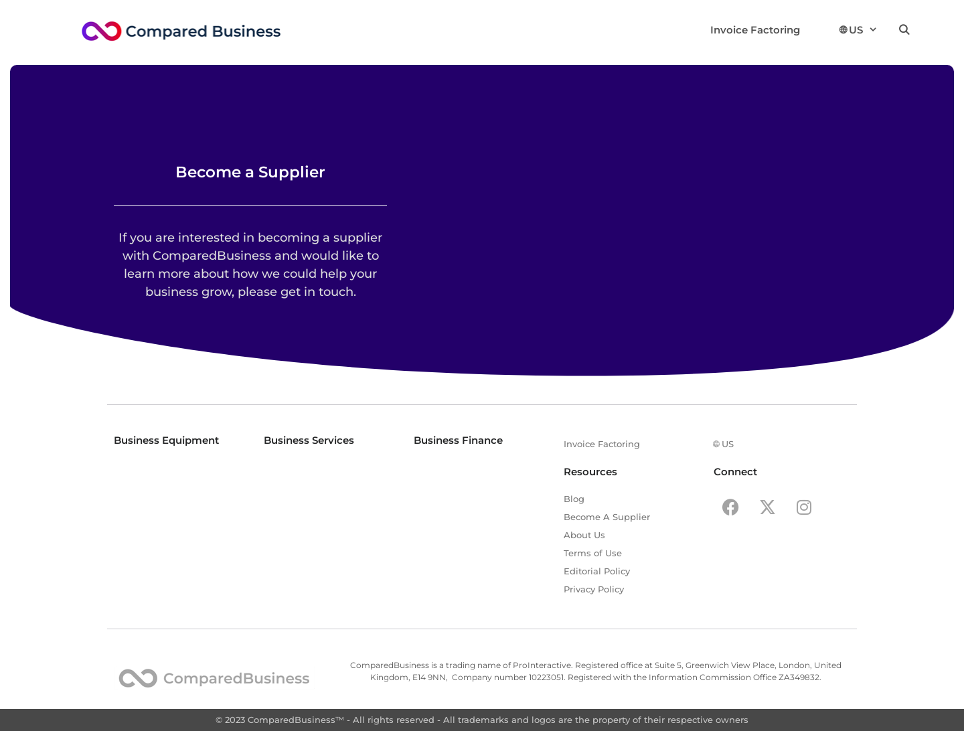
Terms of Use (593, 553)
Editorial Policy (597, 571)
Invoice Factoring (755, 29)
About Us (584, 535)
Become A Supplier (607, 516)
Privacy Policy (594, 589)
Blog (574, 498)
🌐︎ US (859, 30)
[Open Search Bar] (904, 30)
